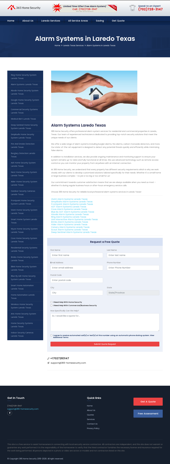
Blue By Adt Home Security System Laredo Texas (23, 278)
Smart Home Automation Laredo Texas (22, 287)
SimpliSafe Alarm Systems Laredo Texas (72, 201)
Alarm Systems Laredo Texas (24, 84)
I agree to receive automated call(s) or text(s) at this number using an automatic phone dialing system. (103, 336)
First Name (55, 250)
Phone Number (114, 262)
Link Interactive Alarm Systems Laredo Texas (74, 219)
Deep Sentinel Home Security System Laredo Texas (24, 126)
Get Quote (118, 20)
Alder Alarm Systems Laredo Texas (69, 224)
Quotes (90, 414)
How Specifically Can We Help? (64, 310)
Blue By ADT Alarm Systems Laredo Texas (72, 211)
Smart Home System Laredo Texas (24, 221)
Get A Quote (148, 401)
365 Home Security (28, 458)
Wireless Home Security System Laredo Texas (22, 306)
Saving (100, 20)
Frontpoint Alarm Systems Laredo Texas (72, 204)
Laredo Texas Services (73, 45)
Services (91, 419)
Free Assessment (148, 413)
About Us (27, 20)
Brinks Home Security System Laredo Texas (24, 259)
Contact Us (92, 424)
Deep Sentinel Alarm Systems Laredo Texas (73, 232)
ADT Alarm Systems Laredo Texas (68, 206)
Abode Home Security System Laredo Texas (24, 92)
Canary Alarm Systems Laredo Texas (70, 227)
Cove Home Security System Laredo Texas (24, 240)
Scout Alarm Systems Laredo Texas (69, 229)
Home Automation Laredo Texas (23, 296)
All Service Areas (78, 20)
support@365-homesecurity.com (68, 362)
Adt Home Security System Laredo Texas (23, 164)
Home (10, 20)
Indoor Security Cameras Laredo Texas (22, 334)
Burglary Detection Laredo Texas (23, 155)
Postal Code (56, 275)
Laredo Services (50, 20)
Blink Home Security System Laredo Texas (24, 268)
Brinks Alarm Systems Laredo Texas (69, 221)
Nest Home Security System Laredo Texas (24, 174)
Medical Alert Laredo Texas (23, 118)
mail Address (56, 262)
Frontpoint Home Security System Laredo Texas (23, 202)
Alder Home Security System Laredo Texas (24, 183)
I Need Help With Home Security (67, 302)
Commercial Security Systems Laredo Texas (24, 111)
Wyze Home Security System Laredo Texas (24, 230)
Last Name (112, 250)
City (52, 287)
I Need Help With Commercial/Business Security (75, 305)
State (109, 287)
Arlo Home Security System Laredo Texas (23, 315)
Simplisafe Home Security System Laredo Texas (22, 136)
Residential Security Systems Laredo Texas (24, 249)
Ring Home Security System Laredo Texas (23, 77)
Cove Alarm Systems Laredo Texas (69, 209)
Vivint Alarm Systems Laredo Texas (69, 199)
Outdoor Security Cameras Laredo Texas (23, 193)
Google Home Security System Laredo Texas (25, 101)
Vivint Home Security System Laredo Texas (24, 211)
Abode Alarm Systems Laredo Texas (70, 214)
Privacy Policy (93, 428)
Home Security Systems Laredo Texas (22, 325)
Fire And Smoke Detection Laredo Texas (23, 145)
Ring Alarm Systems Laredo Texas (68, 216)
